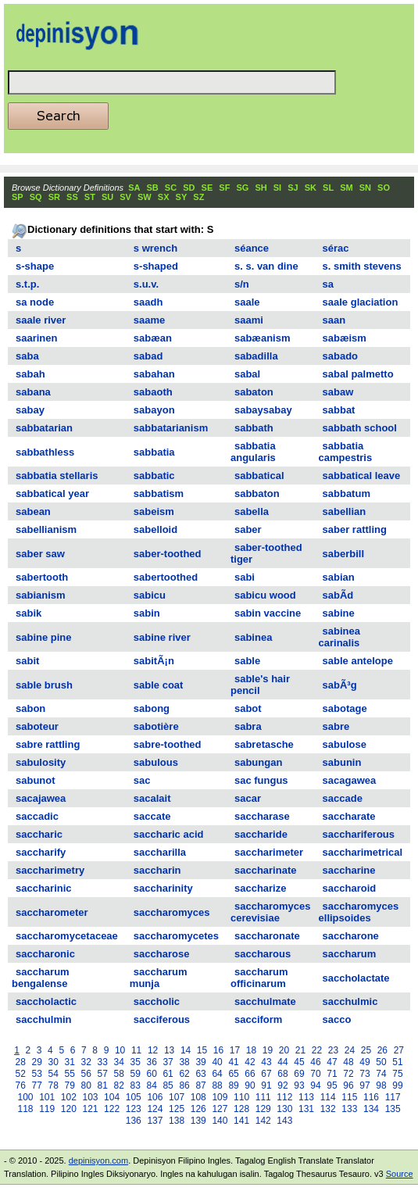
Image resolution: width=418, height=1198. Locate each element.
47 (332, 1062)
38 (184, 1062)
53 (37, 1073)
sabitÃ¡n (154, 661)
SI (277, 187)
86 (184, 1085)
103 (90, 1097)
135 (393, 1108)
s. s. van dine (266, 266)
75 (397, 1073)
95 (332, 1085)
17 (235, 1050)
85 (168, 1085)
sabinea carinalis (339, 637)
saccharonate (267, 936)
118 (25, 1108)
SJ (293, 187)
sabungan (258, 762)
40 (217, 1062)
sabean (33, 511)
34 (118, 1062)
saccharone (351, 936)
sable (247, 661)
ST (89, 197)
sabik (28, 613)
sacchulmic (350, 1001)
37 (168, 1062)
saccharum (350, 954)
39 (200, 1062)
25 (366, 1050)
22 (317, 1050)
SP (17, 197)
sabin (147, 613)
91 (266, 1085)
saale (247, 302)
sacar (247, 798)
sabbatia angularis (253, 451)
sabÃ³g (340, 685)
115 (349, 1097)
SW (145, 197)
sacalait (152, 798)
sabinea (253, 637)
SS (72, 197)
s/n (241, 284)
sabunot (35, 780)
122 (112, 1108)
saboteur (37, 726)
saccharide (261, 834)
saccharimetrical (363, 852)
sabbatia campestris (346, 451)
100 (25, 1097)
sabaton (253, 392)
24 (350, 1050)
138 (176, 1120)
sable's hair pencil (260, 684)
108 (198, 1097)
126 (198, 1108)
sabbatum (346, 493)
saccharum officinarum (259, 977)
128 (241, 1108)
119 (47, 1108)
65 (233, 1073)
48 (348, 1062)
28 (21, 1062)
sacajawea (41, 798)
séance (251, 248)
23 (333, 1050)
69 (299, 1073)
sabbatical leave (362, 475)
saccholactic (46, 1001)
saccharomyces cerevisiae (270, 912)
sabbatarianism (171, 428)
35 (135, 1062)
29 (37, 1062)
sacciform (258, 1019)
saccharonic (45, 954)
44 (282, 1062)
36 (151, 1062)
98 (381, 1085)
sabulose (344, 744)
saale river (41, 320)
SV (125, 197)
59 (135, 1073)
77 (37, 1085)
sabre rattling (48, 744)
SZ (198, 197)
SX (164, 197)
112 (284, 1097)
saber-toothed (168, 554)
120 (69, 1108)
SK (310, 187)
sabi (244, 577)
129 (263, 1108)
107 (176, 1097)
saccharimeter (268, 852)
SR (54, 197)
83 (135, 1085)
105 (133, 1097)
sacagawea (350, 780)
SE (207, 187)
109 (219, 1097)
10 (120, 1050)
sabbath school (360, 428)
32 (86, 1062)
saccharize (260, 888)
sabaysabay (263, 410)
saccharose (162, 954)
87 (200, 1085)
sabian (339, 577)
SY (182, 197)
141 (241, 1120)
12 (153, 1050)
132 (328, 1108)
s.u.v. (146, 284)
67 (266, 1073)
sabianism (41, 595)
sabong (152, 708)
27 (399, 1050)
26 (382, 1050)
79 (70, 1085)
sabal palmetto (358, 374)
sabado (341, 356)
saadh (148, 302)
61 (168, 1073)
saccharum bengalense (41, 977)
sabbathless (45, 452)
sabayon (154, 410)
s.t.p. (27, 284)
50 (381, 1062)
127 (219, 1108)
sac (142, 780)
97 (364, 1085)
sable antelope (358, 661)
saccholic (157, 1001)
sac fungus (261, 780)
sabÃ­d (338, 595)
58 (118, 1073)
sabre (336, 726)
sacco (337, 1019)
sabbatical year (52, 493)
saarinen (36, 338)
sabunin (342, 762)
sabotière (156, 726)
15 (202, 1050)
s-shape (35, 266)
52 (21, 1073)
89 (233, 1085)
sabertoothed (166, 577)
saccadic (37, 816)
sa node (35, 302)
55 (70, 1073)
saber (248, 529)
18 (251, 1050)
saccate (152, 816)
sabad (148, 356)
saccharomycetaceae (67, 936)
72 (348, 1073)
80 (86, 1085)
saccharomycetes (176, 936)
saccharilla (160, 852)
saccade (343, 798)
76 (21, 1085)
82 (118, 1085)
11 (136, 1050)
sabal (247, 374)
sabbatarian (44, 428)
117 (393, 1097)
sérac (336, 248)
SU (107, 197)
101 (47, 1097)
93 (299, 1085)
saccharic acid (169, 834)
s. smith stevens (362, 266)
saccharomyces (172, 912)
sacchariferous (359, 834)
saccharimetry (50, 870)
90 (250, 1085)
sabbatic (154, 475)
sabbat (339, 410)
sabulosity (41, 762)
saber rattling (355, 529)
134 (371, 1108)
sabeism (154, 511)
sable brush (44, 685)
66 (250, 1073)
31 (70, 1062)
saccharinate (265, 870)
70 (315, 1073)
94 (315, 1085)
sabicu (150, 595)
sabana (33, 392)
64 (217, 1073)
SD (189, 187)
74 (381, 1073)
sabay (30, 410)
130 (284, 1108)
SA (134, 187)
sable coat (159, 685)
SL (328, 187)
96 (348, 1085)
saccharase (262, 816)
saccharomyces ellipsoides (359, 912)
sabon (30, 708)
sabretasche (264, 744)
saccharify (41, 852)
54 (53, 1073)
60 (151, 1073)
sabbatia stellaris (57, 475)
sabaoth (153, 392)
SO (383, 187)
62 (184, 1073)
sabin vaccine (267, 613)
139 (198, 1120)
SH (260, 187)
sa (328, 284)
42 (250, 1062)
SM (346, 187)
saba (27, 356)
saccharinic (44, 888)
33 (103, 1062)
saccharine (349, 870)
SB (153, 187)
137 (155, 1120)
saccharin (157, 870)
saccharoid (350, 888)
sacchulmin (44, 1019)
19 (268, 1050)
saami (248, 320)
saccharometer (52, 912)
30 (53, 1062)
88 (217, 1085)
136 (133, 1120)
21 (300, 1050)
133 (349, 1108)
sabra (248, 726)
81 (103, 1085)
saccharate (349, 816)
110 (241, 1097)
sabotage (345, 708)
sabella (251, 511)
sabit (27, 661)
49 (364, 1062)
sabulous (156, 762)
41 (233, 1062)
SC (171, 187)
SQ (36, 197)
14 (185, 1050)
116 (371, 1097)
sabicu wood (265, 595)
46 (315, 1062)
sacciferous (162, 1019)
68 (282, 1073)
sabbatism (159, 493)
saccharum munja (159, 977)
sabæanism (262, 338)
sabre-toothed (168, 744)
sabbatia (154, 452)
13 (169, 1050)
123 (133, 1108)
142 (263, 1120)
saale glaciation (360, 302)
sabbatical (259, 475)
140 (219, 1120)
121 (90, 1108)
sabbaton (257, 493)
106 (155, 1097)
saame (149, 320)
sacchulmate (265, 1001)
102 (69, 1097)
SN (365, 187)
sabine (339, 613)
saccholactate (356, 978)
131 (306, 1108)
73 (364, 1073)
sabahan (154, 374)
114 (328, 1097)
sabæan (153, 338)
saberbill (343, 554)
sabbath (253, 428)
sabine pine (44, 637)
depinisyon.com (98, 1160)
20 (284, 1050)
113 (306, 1097)
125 (176, 1108)
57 (103, 1073)
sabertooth (42, 577)
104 (112, 1097)
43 (266, 1062)
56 (86, 1073)
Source (399, 1173)
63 (200, 1073)
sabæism (344, 338)
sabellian (344, 511)
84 (151, 1085)
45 (299, 1062)
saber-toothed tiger (266, 553)
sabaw (338, 392)
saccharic (39, 834)
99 (397, 1085)
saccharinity (163, 888)
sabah (30, 374)
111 (263, 1097)
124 (155, 1108)
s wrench (155, 248)
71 (332, 1073)
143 (284, 1120)
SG (242, 187)
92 (282, 1085)
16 (218, 1050)
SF (224, 187)
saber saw (40, 554)
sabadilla (256, 356)
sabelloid (155, 529)
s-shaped (156, 266)
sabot (248, 708)
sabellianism (46, 529)
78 (53, 1085)
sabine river (162, 637)
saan (334, 320)
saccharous (262, 954)
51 (397, 1062)
